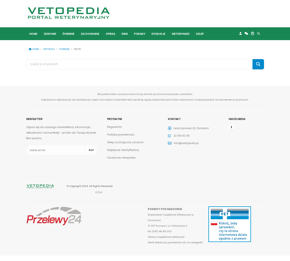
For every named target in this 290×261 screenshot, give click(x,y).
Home (33, 34)
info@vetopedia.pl (186, 143)
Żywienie (68, 34)
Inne (124, 34)
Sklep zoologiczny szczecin (125, 142)
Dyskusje (158, 34)
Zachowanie (90, 34)
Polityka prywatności (121, 134)
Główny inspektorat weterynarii (166, 237)
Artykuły (49, 49)
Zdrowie (50, 34)
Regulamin (114, 127)
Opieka (110, 34)
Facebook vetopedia (121, 157)
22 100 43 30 (182, 135)
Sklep (200, 34)
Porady (139, 34)
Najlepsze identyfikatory (123, 150)
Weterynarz (181, 34)
